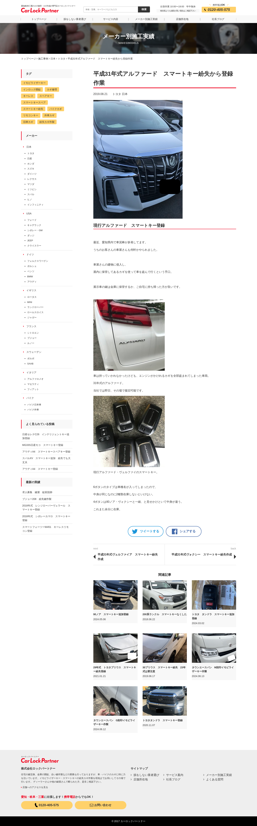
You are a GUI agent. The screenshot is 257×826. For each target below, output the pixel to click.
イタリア (31, 372)
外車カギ (49, 115)
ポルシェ (32, 266)
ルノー (30, 343)
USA (29, 213)
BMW (30, 276)
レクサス (32, 179)
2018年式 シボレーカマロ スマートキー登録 (46, 518)
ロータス (32, 297)
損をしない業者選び (75, 19)
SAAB (30, 363)
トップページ (38, 19)
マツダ (30, 184)
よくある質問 (214, 779)
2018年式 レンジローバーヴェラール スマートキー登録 (46, 507)
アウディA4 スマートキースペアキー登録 (46, 451)
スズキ (30, 168)
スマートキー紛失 (33, 108)
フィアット (33, 389)
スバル (30, 194)
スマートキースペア (34, 102)
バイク (30, 398)
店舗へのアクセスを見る (34, 787)
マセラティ (33, 384)
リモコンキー (30, 115)
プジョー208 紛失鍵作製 (36, 499)
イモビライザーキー (34, 82)
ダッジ (30, 235)
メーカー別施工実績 (146, 19)
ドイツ (30, 254)
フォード (32, 220)
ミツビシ (32, 189)
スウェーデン (33, 352)
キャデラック (34, 225)
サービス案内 (174, 774)
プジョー (32, 338)
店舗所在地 (182, 19)
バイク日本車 (34, 404)
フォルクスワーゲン (37, 261)
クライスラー (34, 245)
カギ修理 (52, 89)
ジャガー (32, 317)
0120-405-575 (47, 805)
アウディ (32, 281)
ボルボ (30, 358)
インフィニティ (35, 204)
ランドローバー (35, 307)
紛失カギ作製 (46, 121)
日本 (125, 94)
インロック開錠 (32, 89)
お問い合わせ (100, 805)
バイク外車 (33, 409)
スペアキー (45, 95)
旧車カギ (28, 121)
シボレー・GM (35, 230)
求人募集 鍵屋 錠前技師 (37, 492)
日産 (29, 158)
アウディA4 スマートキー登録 (40, 468)
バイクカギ (55, 108)
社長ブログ (218, 19)
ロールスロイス (35, 312)
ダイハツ (32, 174)
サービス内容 (110, 19)
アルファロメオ (35, 379)
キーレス (28, 95)
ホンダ (30, 163)
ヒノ (29, 199)
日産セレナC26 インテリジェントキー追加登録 (45, 436)
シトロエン (33, 332)
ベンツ (30, 271)
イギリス (31, 290)
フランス (31, 326)
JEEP (30, 240)
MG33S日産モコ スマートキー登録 (42, 445)
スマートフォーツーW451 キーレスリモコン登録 (45, 529)
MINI (29, 302)
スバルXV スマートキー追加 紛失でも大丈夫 (46, 460)
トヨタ (116, 94)
